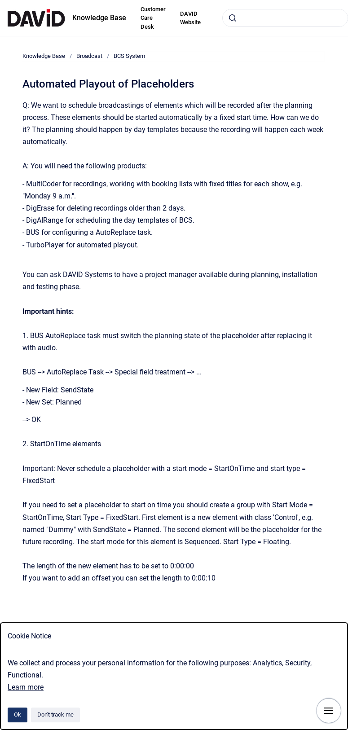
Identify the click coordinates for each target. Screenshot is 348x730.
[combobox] (285, 17)
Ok (17, 714)
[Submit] (232, 18)
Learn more (26, 687)
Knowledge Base (99, 17)
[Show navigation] (329, 711)
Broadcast (89, 56)
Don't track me (55, 714)
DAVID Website (190, 18)
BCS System (129, 56)
